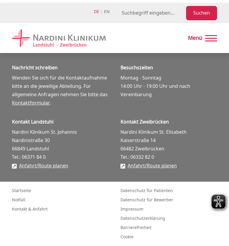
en (107, 12)
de (96, 12)
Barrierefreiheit (135, 228)
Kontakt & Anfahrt (30, 209)
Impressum (131, 209)
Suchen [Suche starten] (201, 13)
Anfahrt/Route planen (43, 166)
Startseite (21, 191)
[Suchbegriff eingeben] (153, 13)
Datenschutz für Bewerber (146, 200)
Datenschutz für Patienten (146, 191)
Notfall (18, 200)
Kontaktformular (31, 103)
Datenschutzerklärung (142, 218)
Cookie (127, 237)
